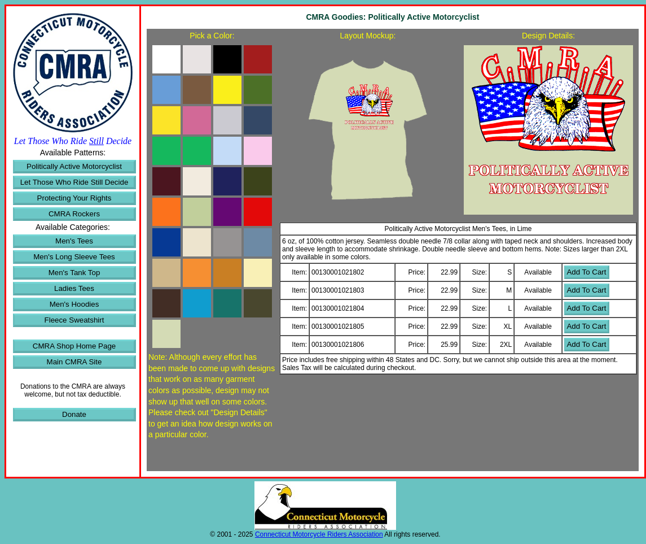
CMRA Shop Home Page (74, 346)
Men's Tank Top (74, 272)
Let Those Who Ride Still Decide (74, 182)
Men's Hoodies (74, 304)
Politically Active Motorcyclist (74, 166)
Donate (74, 414)
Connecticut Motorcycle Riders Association (319, 534)
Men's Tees (74, 241)
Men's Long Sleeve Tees (74, 257)
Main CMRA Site (74, 362)
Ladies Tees (74, 288)
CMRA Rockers (74, 214)
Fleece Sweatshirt (74, 320)
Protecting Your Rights (74, 198)
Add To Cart (586, 272)
